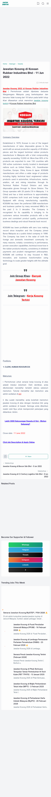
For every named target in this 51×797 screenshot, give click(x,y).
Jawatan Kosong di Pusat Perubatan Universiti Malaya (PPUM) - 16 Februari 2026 (30, 636)
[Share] (28, 461)
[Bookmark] (5, 462)
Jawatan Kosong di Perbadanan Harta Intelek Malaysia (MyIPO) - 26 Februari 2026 (30, 711)
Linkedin (25, 570)
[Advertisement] (25, 33)
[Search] (43, 3)
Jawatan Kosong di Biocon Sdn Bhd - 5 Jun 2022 (22, 471)
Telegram (25, 555)
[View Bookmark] (38, 3)
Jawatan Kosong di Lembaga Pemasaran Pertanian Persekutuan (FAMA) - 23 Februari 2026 (28, 651)
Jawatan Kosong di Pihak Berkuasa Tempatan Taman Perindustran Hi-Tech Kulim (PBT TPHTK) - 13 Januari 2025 (30, 681)
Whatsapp (25, 550)
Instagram (25, 565)
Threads (25, 560)
